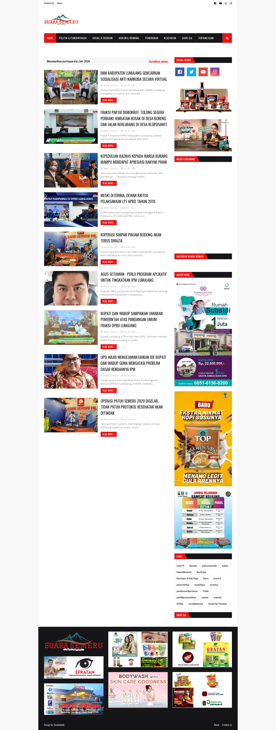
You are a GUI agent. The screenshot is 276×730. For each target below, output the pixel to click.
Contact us (227, 724)
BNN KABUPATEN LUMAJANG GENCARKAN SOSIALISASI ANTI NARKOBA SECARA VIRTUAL (134, 76)
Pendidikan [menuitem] (151, 38)
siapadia (218, 597)
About (216, 724)
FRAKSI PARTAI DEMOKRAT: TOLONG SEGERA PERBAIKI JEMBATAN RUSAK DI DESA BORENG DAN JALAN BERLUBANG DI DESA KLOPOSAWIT (134, 118)
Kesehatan (201, 572)
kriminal (217, 578)
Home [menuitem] (50, 38)
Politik (206, 591)
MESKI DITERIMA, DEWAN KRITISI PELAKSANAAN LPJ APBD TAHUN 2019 (128, 198)
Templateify (59, 724)
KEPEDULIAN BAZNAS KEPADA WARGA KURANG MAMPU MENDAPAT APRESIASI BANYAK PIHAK (134, 159)
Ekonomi (193, 565)
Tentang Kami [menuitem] (206, 38)
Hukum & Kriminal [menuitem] (129, 38)
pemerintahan (183, 584)
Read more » (109, 100)
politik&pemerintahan (186, 597)
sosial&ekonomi (195, 603)
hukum (225, 565)
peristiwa (214, 584)
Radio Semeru (111, 85)
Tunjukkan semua (158, 61)
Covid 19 (180, 565)
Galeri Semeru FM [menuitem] (57, 47)
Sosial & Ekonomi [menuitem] (102, 38)
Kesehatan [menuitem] (170, 38)
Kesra (206, 578)
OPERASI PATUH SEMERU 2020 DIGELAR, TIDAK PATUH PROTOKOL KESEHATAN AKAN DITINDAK (132, 407)
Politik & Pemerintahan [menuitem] (72, 38)
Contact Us (49, 3)
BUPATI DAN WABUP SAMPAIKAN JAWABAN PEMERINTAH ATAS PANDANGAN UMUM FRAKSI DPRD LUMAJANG (132, 319)
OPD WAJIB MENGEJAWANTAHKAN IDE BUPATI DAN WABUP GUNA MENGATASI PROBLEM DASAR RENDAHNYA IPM (133, 363)
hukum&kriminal (184, 572)
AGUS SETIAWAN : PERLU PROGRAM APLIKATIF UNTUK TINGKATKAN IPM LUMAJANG (134, 277)
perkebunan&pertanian (187, 591)
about (59, 3)
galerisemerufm (209, 565)
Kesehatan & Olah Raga (187, 578)
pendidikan (200, 584)
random (205, 597)
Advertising (183, 275)
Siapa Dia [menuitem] (187, 38)
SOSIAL (180, 603)
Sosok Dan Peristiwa (217, 603)
